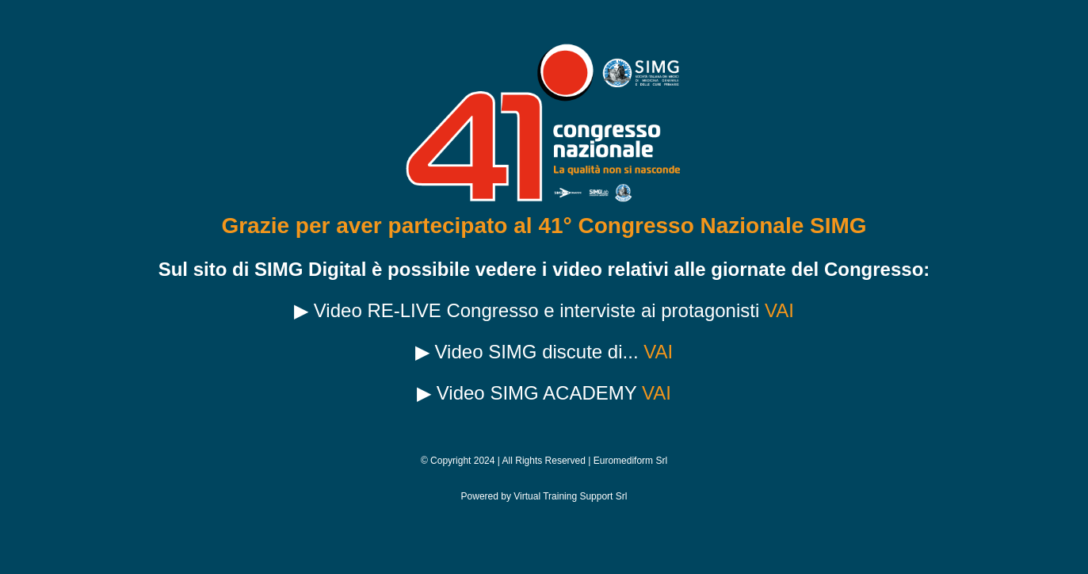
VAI (779, 310)
